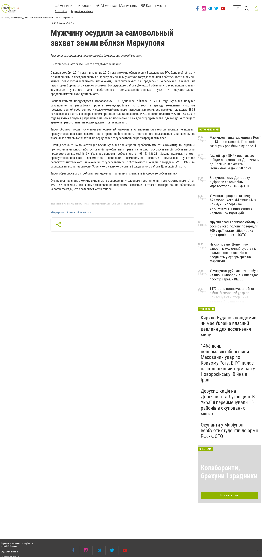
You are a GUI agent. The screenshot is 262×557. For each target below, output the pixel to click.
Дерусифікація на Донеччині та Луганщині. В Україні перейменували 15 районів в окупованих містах (228, 402)
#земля (71, 212)
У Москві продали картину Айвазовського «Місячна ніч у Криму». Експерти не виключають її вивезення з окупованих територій (233, 204)
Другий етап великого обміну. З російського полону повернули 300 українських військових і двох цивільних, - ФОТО (234, 228)
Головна (5, 17)
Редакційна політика (82, 11)
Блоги (84, 5)
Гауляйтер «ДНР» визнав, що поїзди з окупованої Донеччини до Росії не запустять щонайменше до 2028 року (235, 161)
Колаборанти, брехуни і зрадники (229, 472)
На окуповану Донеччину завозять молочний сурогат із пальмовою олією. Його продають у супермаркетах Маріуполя (233, 252)
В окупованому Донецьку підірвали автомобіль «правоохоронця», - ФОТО (230, 182)
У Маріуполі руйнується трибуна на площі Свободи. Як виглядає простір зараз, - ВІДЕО (234, 275)
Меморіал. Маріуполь (116, 5)
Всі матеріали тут (229, 495)
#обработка (84, 212)
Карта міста (153, 5)
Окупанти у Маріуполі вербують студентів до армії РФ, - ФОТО (229, 430)
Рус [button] (237, 8)
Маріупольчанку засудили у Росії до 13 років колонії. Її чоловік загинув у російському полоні (235, 141)
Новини (63, 5)
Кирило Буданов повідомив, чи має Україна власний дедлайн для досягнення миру (229, 326)
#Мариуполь (58, 212)
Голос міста (61, 11)
